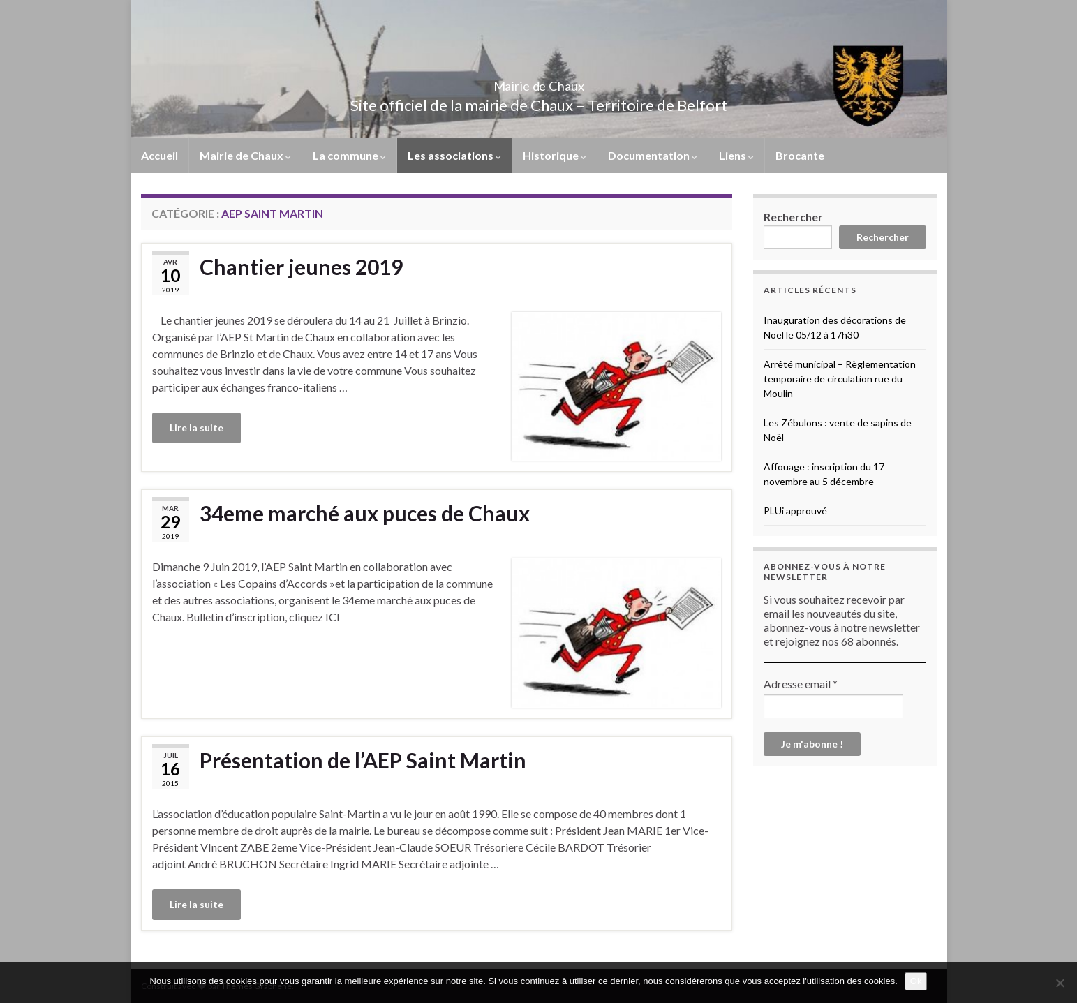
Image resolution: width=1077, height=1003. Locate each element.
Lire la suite (196, 427)
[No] (1060, 983)
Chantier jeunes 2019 (301, 266)
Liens (736, 155)
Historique (554, 155)
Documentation (652, 155)
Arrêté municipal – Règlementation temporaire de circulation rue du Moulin (840, 378)
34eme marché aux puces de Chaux (365, 513)
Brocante (799, 155)
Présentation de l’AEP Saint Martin (363, 760)
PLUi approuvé (795, 511)
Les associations (454, 155)
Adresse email (801, 683)
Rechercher (793, 216)
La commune (349, 155)
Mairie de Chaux (539, 82)
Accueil (159, 155)
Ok (916, 981)
